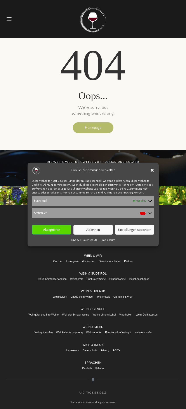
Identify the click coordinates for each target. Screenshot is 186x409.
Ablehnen (93, 229)
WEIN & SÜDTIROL (92, 273)
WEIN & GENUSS (93, 309)
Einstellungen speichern (134, 229)
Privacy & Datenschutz (84, 240)
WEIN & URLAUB (93, 291)
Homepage (93, 128)
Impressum (108, 240)
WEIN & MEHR (93, 327)
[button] (152, 170)
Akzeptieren (51, 229)
